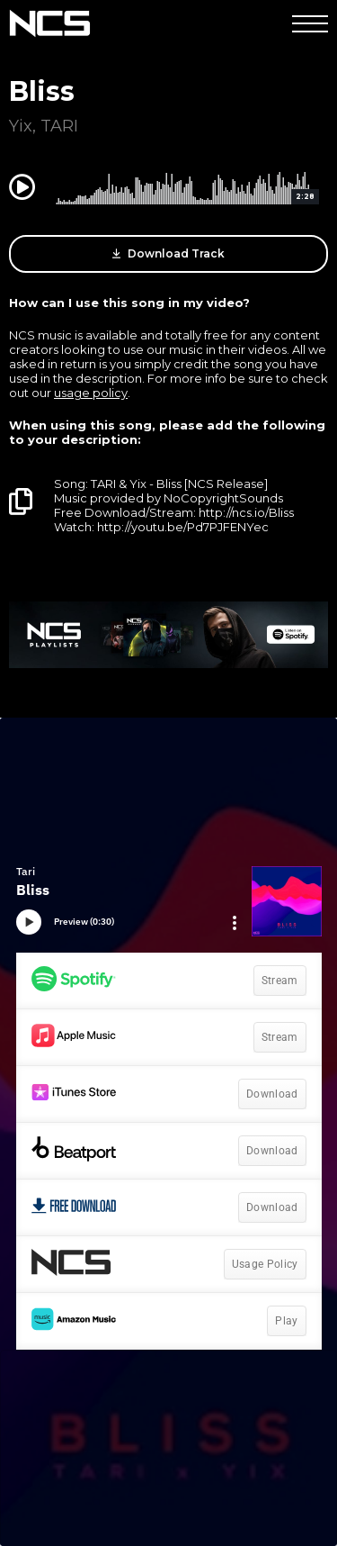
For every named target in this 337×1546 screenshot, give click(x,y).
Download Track (168, 254)
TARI (59, 126)
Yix (20, 126)
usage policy (91, 392)
